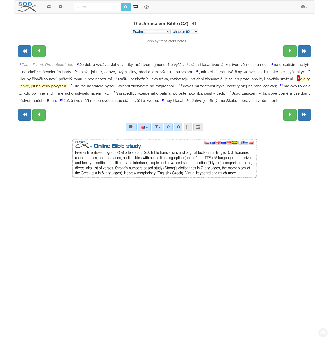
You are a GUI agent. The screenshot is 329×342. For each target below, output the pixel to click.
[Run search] (126, 7)
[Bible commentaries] (131, 127)
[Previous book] (24, 51)
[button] (49, 7)
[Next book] (304, 51)
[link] (178, 127)
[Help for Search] (146, 6)
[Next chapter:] (290, 51)
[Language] (144, 127)
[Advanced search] (168, 127)
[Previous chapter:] (39, 51)
